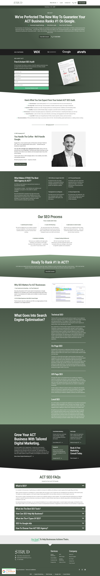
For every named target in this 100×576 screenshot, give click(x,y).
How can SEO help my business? (29, 513)
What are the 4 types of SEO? (28, 518)
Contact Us (67, 2)
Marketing (47, 7)
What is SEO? (21, 485)
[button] (50, 486)
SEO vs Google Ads (24, 523)
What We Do (54, 3)
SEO (51, 7)
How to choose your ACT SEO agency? (32, 528)
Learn (61, 2)
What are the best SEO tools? (28, 508)
